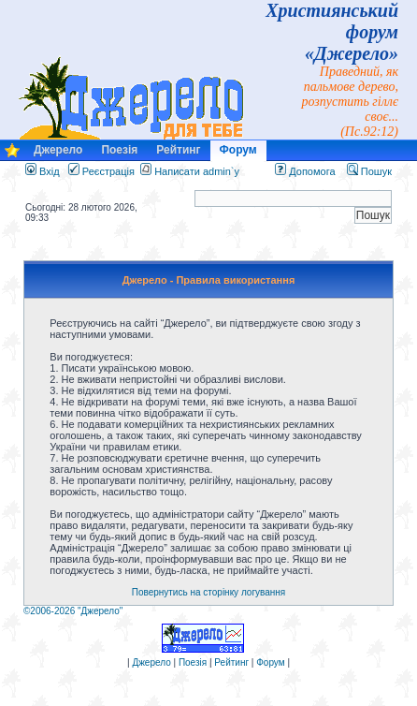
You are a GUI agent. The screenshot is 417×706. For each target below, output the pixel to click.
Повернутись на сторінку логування (209, 592)
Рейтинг (178, 149)
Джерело (58, 149)
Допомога (305, 171)
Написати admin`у (196, 171)
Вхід (42, 171)
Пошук (369, 171)
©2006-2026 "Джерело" (72, 611)
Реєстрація (101, 171)
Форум (238, 149)
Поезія (119, 149)
